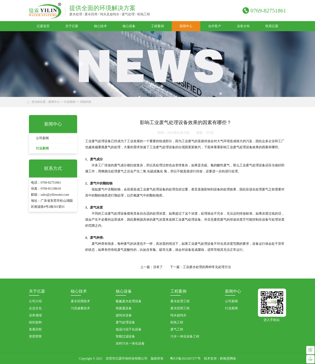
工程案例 (157, 26)
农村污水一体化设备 (130, 343)
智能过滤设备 (125, 336)
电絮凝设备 (124, 308)
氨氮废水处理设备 (128, 301)
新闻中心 (186, 26)
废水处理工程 (180, 301)
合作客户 (214, 26)
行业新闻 (69, 101)
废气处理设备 (125, 322)
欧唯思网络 (228, 358)
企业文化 (35, 308)
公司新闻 (42, 138)
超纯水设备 (124, 315)
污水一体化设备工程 (184, 336)
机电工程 (176, 322)
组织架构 (35, 322)
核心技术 (100, 26)
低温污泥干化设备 (128, 329)
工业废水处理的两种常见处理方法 (207, 267)
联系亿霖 (271, 26)
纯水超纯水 (178, 315)
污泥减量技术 (80, 308)
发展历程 (35, 329)
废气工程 (176, 329)
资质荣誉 (35, 336)
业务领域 (35, 315)
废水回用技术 (80, 301)
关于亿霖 (71, 26)
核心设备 (129, 26)
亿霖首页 (43, 26)
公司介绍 (35, 301)
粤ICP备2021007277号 (185, 358)
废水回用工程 (180, 308)
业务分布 (243, 26)
